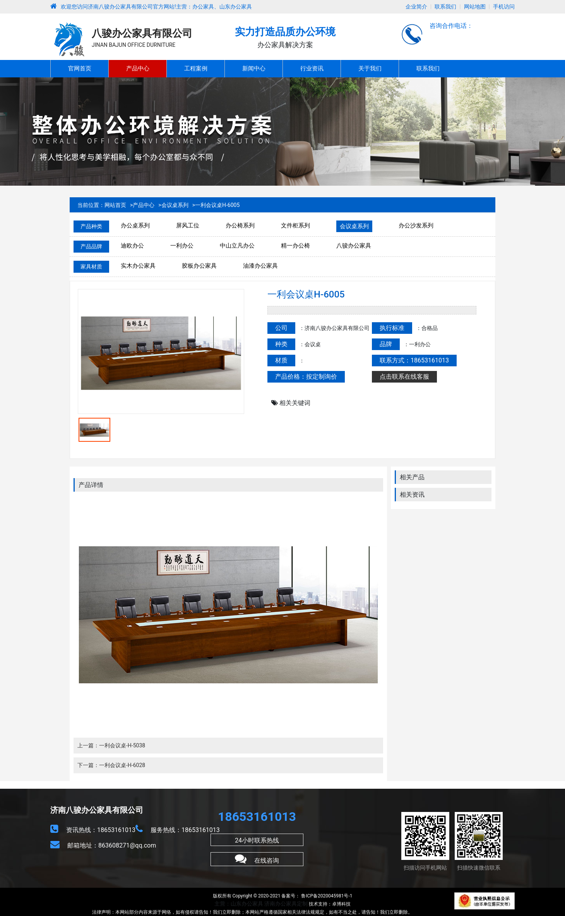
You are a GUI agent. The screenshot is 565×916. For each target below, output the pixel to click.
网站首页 (115, 205)
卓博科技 (341, 904)
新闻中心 (253, 68)
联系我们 (445, 6)
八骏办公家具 (353, 245)
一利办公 (181, 245)
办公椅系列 (240, 225)
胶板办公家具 (199, 265)
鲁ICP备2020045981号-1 (326, 896)
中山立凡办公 (237, 245)
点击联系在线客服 (404, 376)
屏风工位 (187, 225)
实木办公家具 (138, 265)
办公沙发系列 (416, 225)
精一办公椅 (295, 245)
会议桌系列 (174, 205)
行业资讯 (312, 68)
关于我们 (370, 68)
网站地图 (475, 6)
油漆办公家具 (260, 265)
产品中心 (137, 68)
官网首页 (79, 68)
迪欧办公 (132, 245)
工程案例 (195, 68)
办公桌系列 (135, 225)
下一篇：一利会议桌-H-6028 (111, 765)
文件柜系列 (295, 225)
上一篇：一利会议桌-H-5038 (111, 745)
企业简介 (416, 6)
